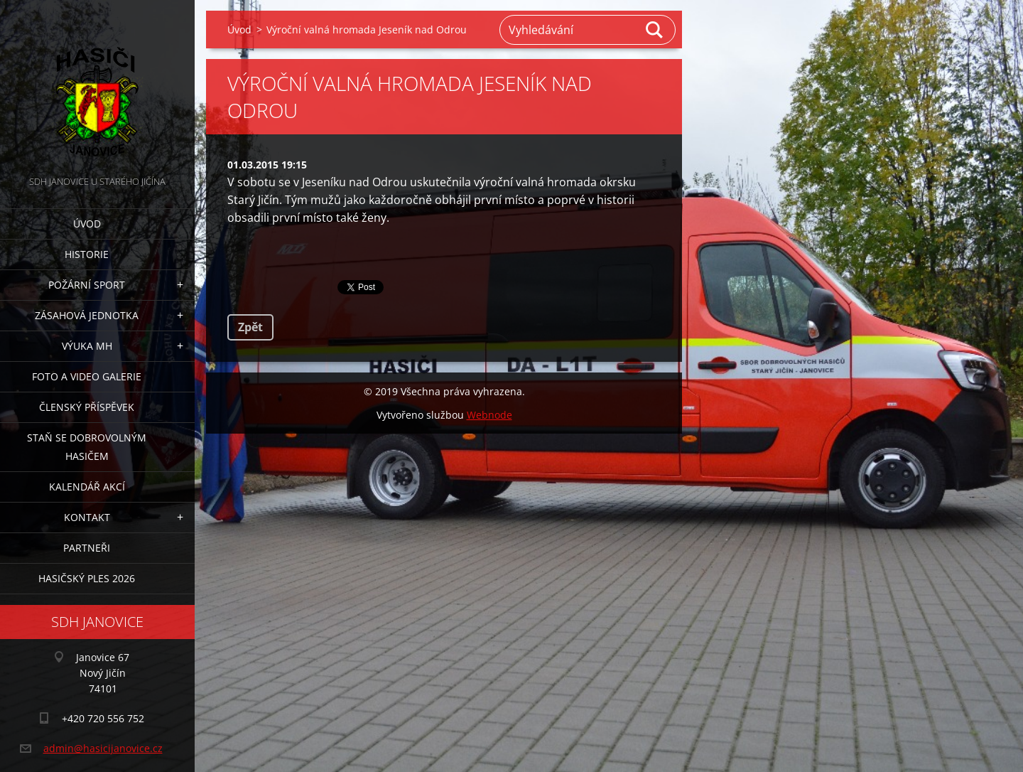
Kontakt (87, 517)
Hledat (655, 30)
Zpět (250, 327)
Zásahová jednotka (87, 315)
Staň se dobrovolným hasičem (86, 447)
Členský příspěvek (86, 407)
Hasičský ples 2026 (86, 578)
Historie (87, 254)
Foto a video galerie (86, 376)
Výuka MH (87, 346)
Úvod (87, 223)
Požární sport (86, 284)
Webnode (489, 415)
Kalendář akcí (87, 486)
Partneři (86, 547)
